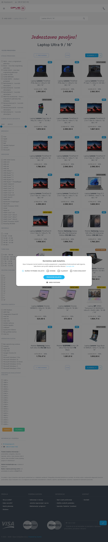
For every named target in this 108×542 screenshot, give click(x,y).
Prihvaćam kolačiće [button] (54, 277)
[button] (54, 282)
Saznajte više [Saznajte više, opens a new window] (70, 266)
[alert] (54, 271)
